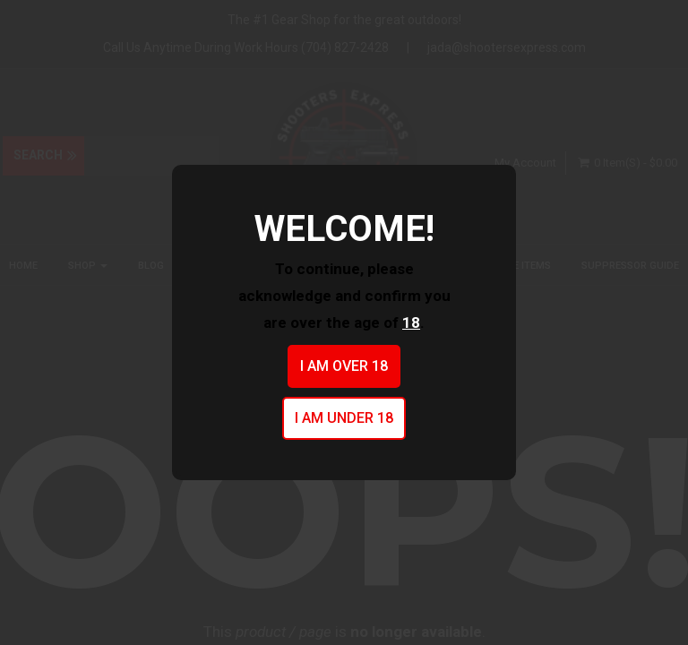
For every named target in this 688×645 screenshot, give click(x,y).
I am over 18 (344, 365)
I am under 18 (344, 417)
